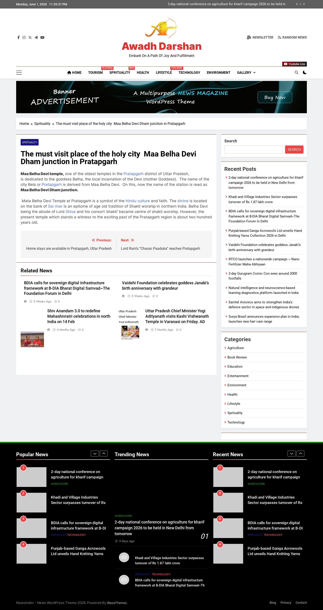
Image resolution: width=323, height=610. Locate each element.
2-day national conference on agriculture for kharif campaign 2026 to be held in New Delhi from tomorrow (226, 4)
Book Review (237, 357)
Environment (218, 73)
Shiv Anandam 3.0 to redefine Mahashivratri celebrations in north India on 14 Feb (78, 316)
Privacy (286, 603)
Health (143, 73)
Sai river (55, 206)
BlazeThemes (117, 603)
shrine (182, 201)
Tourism (97, 71)
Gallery (244, 73)
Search (230, 141)
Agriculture (235, 348)
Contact (301, 603)
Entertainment (238, 376)
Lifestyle (165, 71)
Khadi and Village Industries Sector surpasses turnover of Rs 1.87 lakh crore (78, 503)
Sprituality (121, 71)
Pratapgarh (134, 173)
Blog (273, 603)
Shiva (71, 211)
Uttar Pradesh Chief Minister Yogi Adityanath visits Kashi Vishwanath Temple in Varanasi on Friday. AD (177, 316)
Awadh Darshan (162, 46)
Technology (189, 73)
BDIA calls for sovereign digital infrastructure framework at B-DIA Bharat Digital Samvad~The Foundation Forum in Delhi (67, 288)
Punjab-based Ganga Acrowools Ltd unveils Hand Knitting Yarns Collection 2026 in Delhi (78, 554)
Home (74, 73)
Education (234, 367)
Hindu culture (138, 201)
